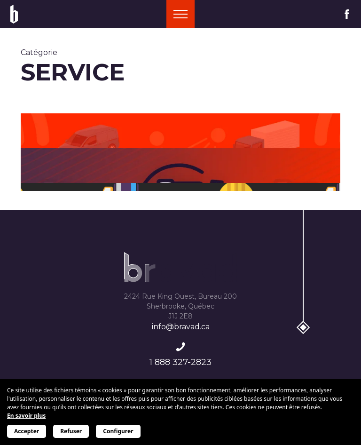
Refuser (71, 431)
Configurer (118, 431)
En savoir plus (26, 416)
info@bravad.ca (181, 326)
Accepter (26, 431)
